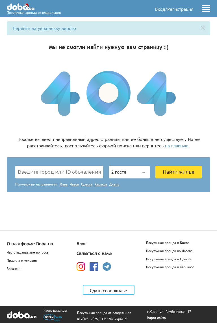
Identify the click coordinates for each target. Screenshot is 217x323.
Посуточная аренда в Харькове (170, 267)
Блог (81, 244)
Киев (64, 184)
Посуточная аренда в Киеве (168, 243)
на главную (176, 146)
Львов (74, 184)
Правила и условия (22, 260)
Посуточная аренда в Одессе (169, 259)
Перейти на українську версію (44, 28)
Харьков (101, 184)
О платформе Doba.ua (30, 244)
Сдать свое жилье (108, 290)
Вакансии (14, 269)
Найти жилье (178, 172)
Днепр (114, 184)
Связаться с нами (94, 253)
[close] (203, 27)
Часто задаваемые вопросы (28, 252)
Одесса (86, 184)
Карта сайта (156, 318)
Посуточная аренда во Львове (169, 251)
